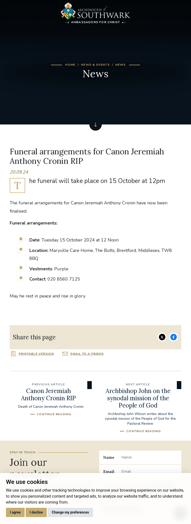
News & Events (95, 65)
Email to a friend (86, 354)
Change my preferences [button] (70, 512)
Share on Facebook (173, 337)
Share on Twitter (162, 337)
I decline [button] (36, 512)
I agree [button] (15, 512)
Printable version (36, 354)
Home (70, 65)
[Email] (149, 471)
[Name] (149, 457)
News (120, 65)
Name (108, 457)
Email (108, 471)
